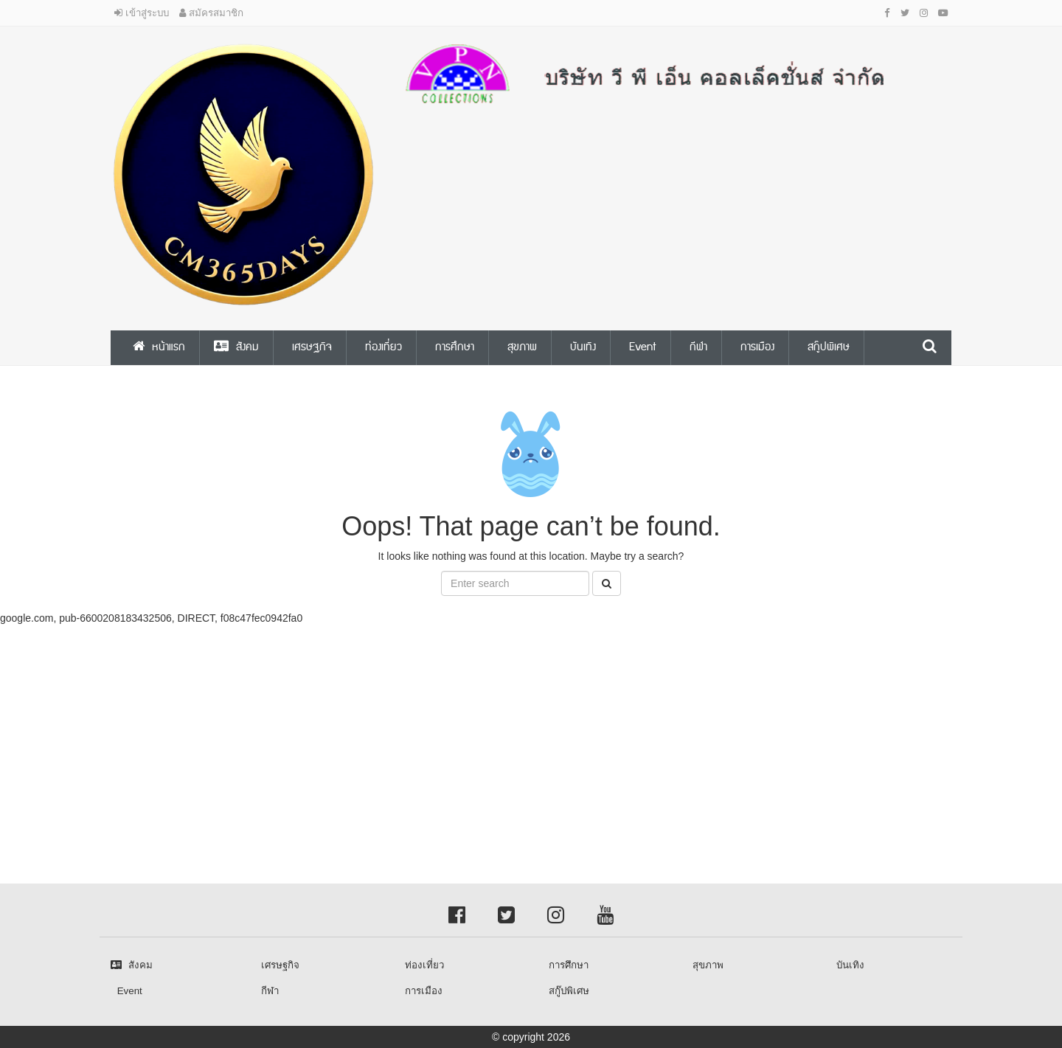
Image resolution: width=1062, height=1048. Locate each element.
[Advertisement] (442, 728)
